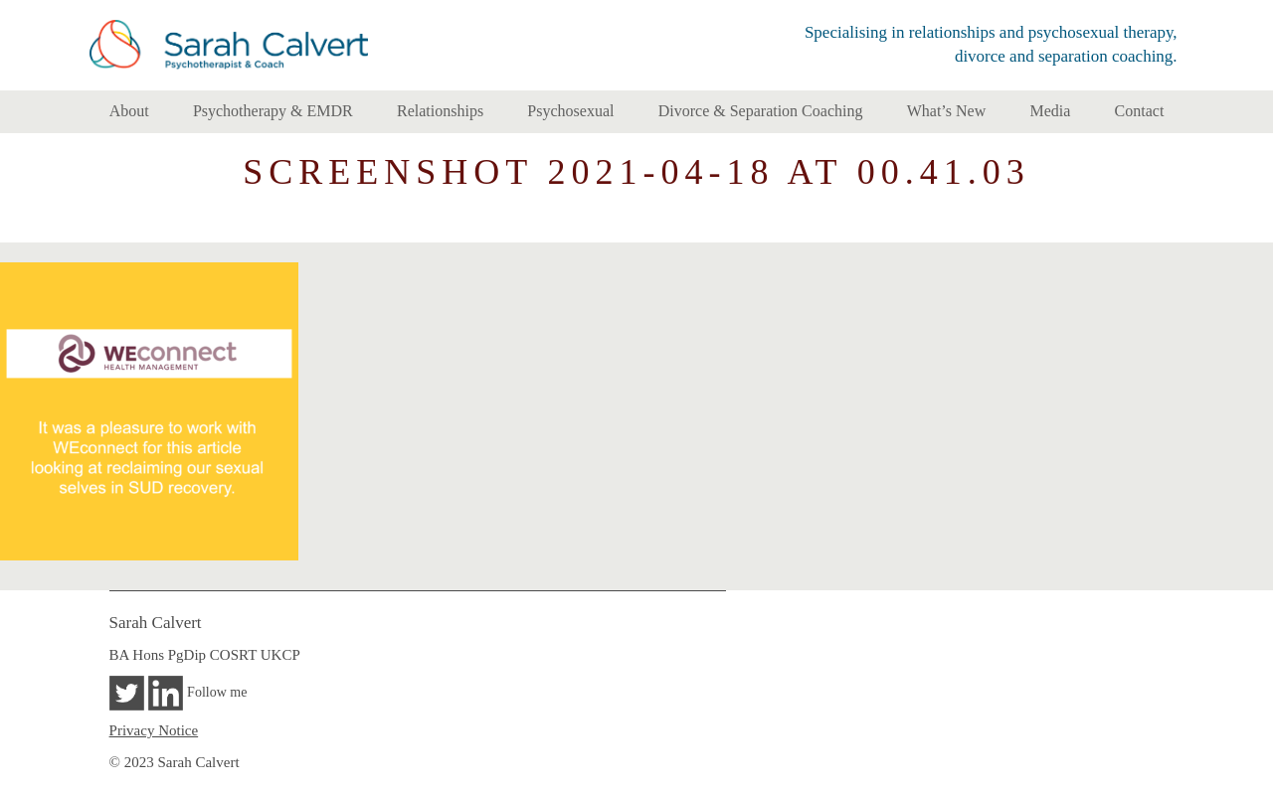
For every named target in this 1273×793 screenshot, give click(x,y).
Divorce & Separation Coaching (760, 110)
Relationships (440, 110)
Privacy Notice (154, 730)
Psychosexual (570, 110)
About (129, 110)
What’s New (947, 110)
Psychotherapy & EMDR (273, 110)
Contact (1140, 110)
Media (1049, 110)
